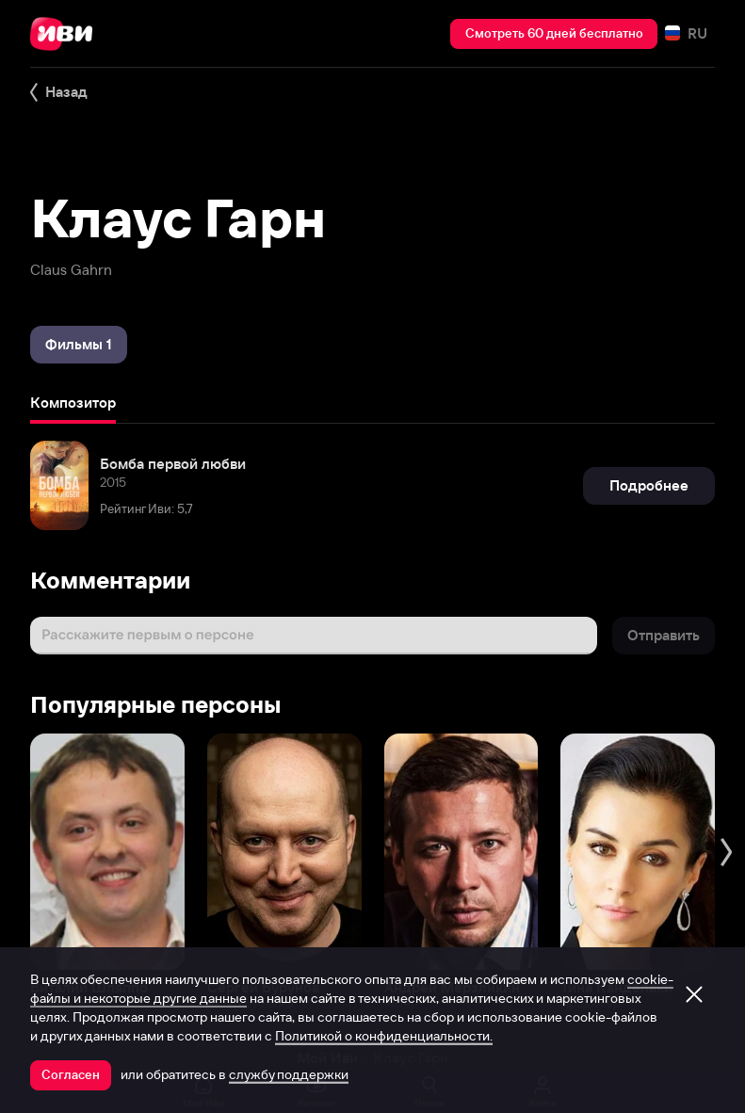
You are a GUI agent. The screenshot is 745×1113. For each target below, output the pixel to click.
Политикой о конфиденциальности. (384, 1035)
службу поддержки (288, 1074)
